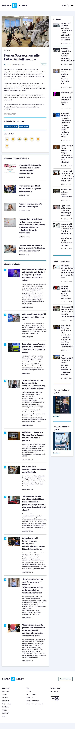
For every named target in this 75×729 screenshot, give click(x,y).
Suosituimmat (31, 694)
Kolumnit (5, 713)
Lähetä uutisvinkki (33, 701)
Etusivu (29, 691)
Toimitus (30, 698)
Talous (4, 694)
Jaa (44, 65)
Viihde (4, 716)
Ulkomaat (5, 701)
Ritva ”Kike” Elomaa (11, 126)
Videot (4, 710)
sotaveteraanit (24, 126)
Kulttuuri (5, 707)
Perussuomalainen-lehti (35, 704)
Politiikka (7, 65)
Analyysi (5, 698)
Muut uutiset (6, 704)
